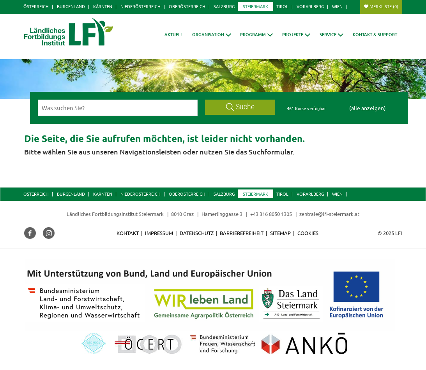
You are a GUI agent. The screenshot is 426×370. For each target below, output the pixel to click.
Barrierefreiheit (241, 233)
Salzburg (224, 6)
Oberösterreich (187, 6)
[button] (211, 34)
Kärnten (102, 6)
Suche (240, 106)
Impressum (159, 233)
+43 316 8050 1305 (271, 213)
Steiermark (255, 6)
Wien (337, 6)
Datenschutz (197, 233)
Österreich (36, 6)
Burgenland (71, 6)
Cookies (307, 233)
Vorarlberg (310, 6)
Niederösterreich (140, 6)
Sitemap (280, 233)
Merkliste (383, 6)
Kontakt (128, 233)
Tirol (282, 6)
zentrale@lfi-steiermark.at (329, 213)
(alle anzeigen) (367, 107)
